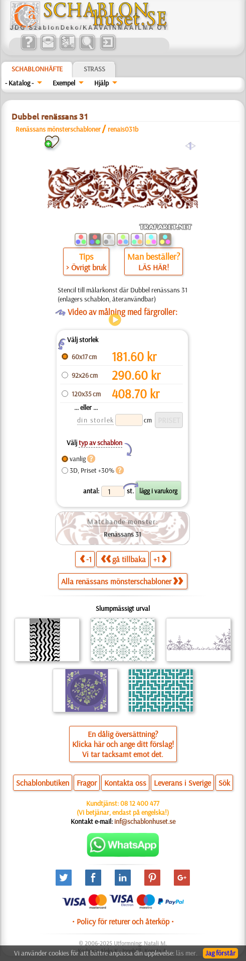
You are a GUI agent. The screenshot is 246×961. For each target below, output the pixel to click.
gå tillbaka (123, 559)
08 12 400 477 (139, 803)
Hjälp (101, 82)
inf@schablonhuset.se (144, 821)
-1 (86, 559)
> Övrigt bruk (86, 267)
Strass (94, 68)
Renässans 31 (122, 534)
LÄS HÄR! (153, 267)
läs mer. (186, 952)
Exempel (64, 82)
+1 (159, 559)
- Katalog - (19, 82)
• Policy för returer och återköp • (123, 921)
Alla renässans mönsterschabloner (122, 581)
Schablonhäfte (37, 68)
